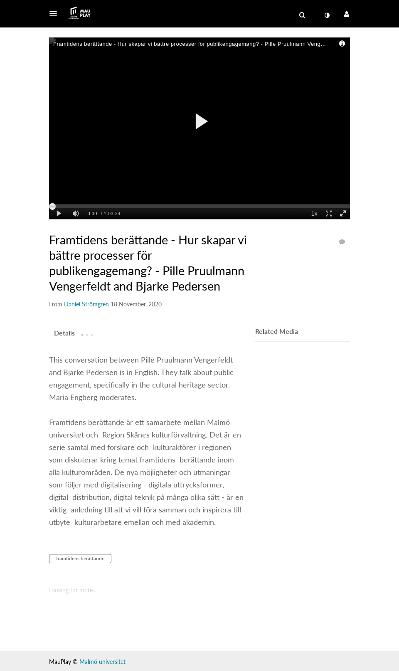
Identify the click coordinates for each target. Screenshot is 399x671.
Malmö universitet (102, 661)
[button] (55, 14)
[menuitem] (326, 15)
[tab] (64, 333)
